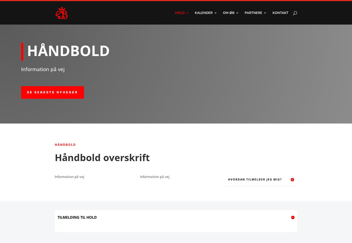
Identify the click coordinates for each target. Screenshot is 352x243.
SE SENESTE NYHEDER (52, 92)
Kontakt (280, 13)
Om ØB (228, 13)
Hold (180, 13)
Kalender (204, 13)
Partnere (253, 13)
